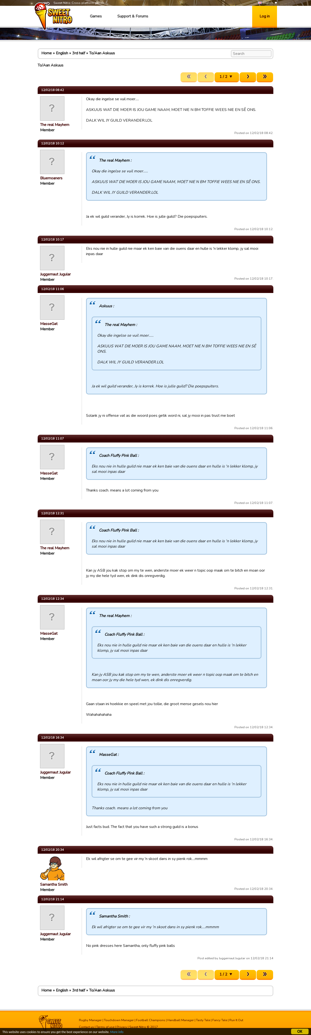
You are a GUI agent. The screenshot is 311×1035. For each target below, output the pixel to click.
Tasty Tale (203, 1020)
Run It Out (236, 1020)
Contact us (86, 1027)
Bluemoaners (51, 178)
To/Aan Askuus (102, 53)
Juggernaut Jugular (55, 274)
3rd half (78, 53)
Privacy (122, 1027)
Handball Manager (180, 1020)
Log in (264, 16)
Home (46, 53)
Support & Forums (132, 16)
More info (116, 1033)
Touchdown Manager (119, 1020)
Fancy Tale (219, 1020)
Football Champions (150, 1020)
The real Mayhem (54, 124)
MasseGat (49, 323)
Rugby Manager (90, 1020)
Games (96, 16)
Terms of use (105, 1027)
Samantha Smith (54, 884)
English (265, 3)
